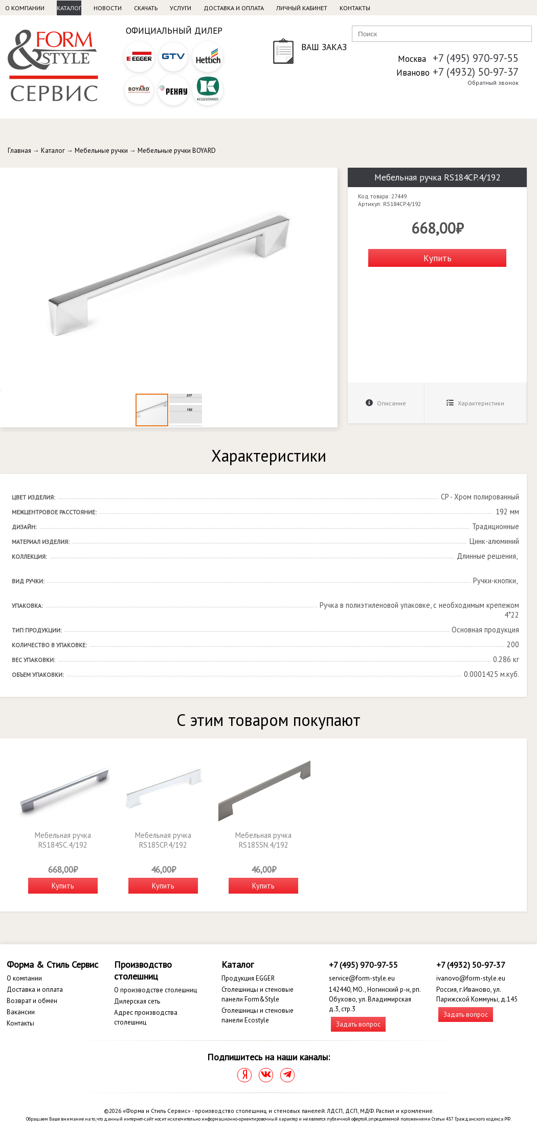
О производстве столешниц (155, 990)
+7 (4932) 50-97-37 (476, 72)
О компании (24, 8)
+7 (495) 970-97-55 (476, 58)
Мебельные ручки (101, 150)
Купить (437, 258)
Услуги (180, 8)
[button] (328, 177)
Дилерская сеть (137, 1001)
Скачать (146, 8)
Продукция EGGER (248, 978)
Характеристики (475, 403)
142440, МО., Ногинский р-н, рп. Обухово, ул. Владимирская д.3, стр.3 (374, 999)
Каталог (69, 8)
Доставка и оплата (234, 8)
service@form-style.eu (362, 978)
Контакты (355, 8)
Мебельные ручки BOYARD (177, 150)
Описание (386, 403)
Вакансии (21, 1012)
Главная (19, 150)
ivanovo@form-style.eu (470, 978)
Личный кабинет (301, 8)
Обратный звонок (493, 82)
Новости (108, 8)
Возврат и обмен (32, 1000)
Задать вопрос (358, 1024)
